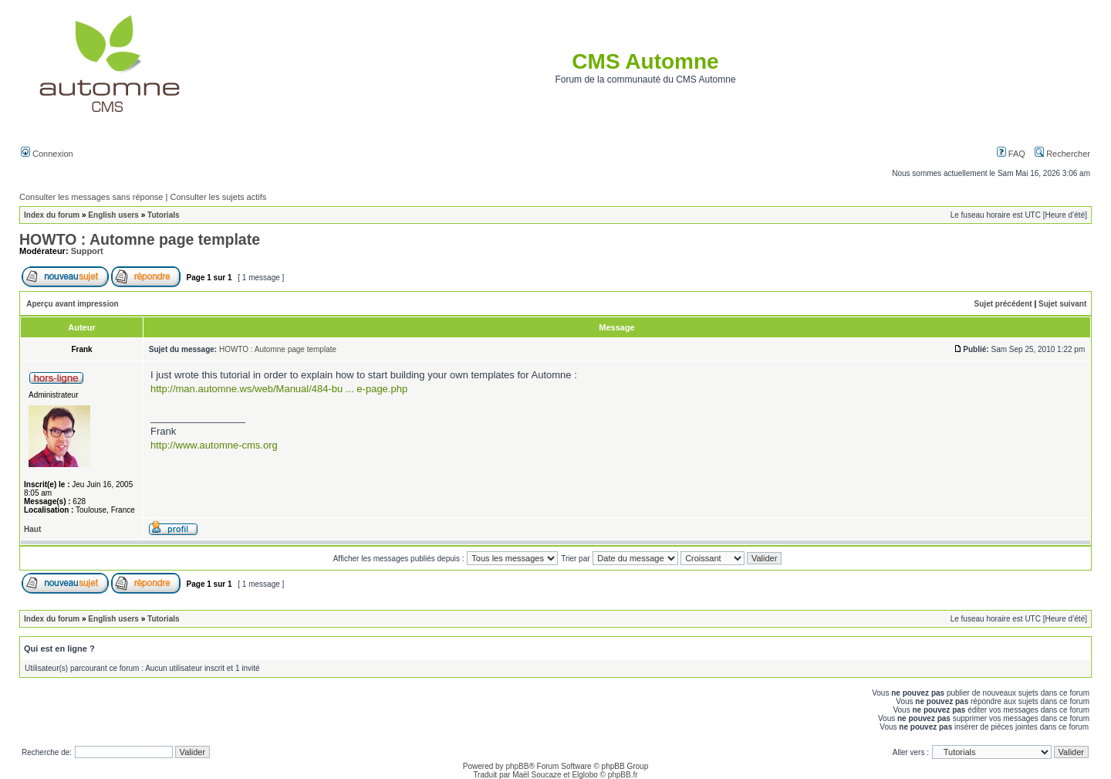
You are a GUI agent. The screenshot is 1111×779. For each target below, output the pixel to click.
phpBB (516, 766)
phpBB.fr (623, 775)
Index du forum (51, 215)
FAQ (1011, 153)
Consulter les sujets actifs (218, 197)
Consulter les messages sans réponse (91, 197)
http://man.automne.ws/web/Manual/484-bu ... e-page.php (278, 389)
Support (87, 251)
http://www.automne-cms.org (214, 445)
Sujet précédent (1003, 304)
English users (113, 215)
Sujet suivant (1062, 304)
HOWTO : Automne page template (139, 239)
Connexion (47, 153)
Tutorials (163, 215)
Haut (32, 529)
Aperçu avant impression (72, 304)
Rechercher (1062, 153)
